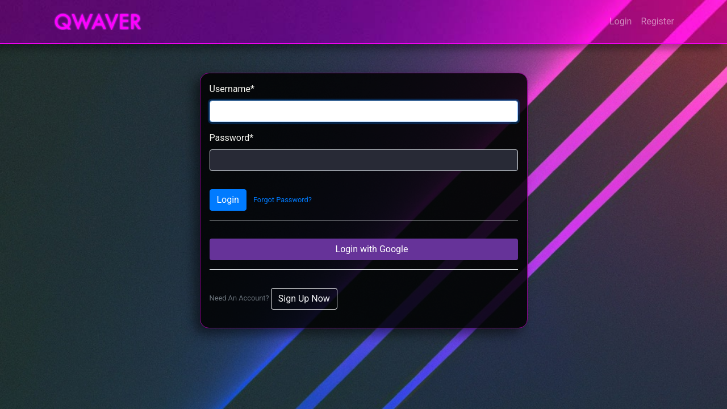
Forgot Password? (282, 199)
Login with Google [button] (370, 249)
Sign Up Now (304, 298)
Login (620, 21)
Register (657, 21)
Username (232, 89)
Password (232, 137)
